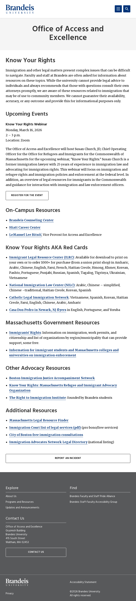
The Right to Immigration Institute (37, 398)
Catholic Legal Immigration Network (39, 297)
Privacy (9, 593)
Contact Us (36, 552)
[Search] (126, 8)
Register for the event (27, 195)
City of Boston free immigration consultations (46, 435)
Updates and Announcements (22, 508)
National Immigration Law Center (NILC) (42, 285)
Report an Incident (68, 458)
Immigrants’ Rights (25, 333)
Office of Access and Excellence (68, 33)
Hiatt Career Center (25, 227)
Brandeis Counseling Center (31, 220)
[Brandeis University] (20, 9)
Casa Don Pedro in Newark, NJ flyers (37, 310)
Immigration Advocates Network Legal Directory (48, 442)
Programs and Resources (20, 502)
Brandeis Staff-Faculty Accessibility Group (93, 502)
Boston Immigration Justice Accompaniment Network (52, 378)
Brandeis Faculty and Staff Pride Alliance (92, 496)
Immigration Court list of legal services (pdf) (45, 428)
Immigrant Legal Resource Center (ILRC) (41, 257)
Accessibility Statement (83, 582)
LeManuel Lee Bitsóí (25, 235)
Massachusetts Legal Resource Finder (39, 420)
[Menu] (118, 8)
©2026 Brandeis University (85, 592)
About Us (11, 496)
